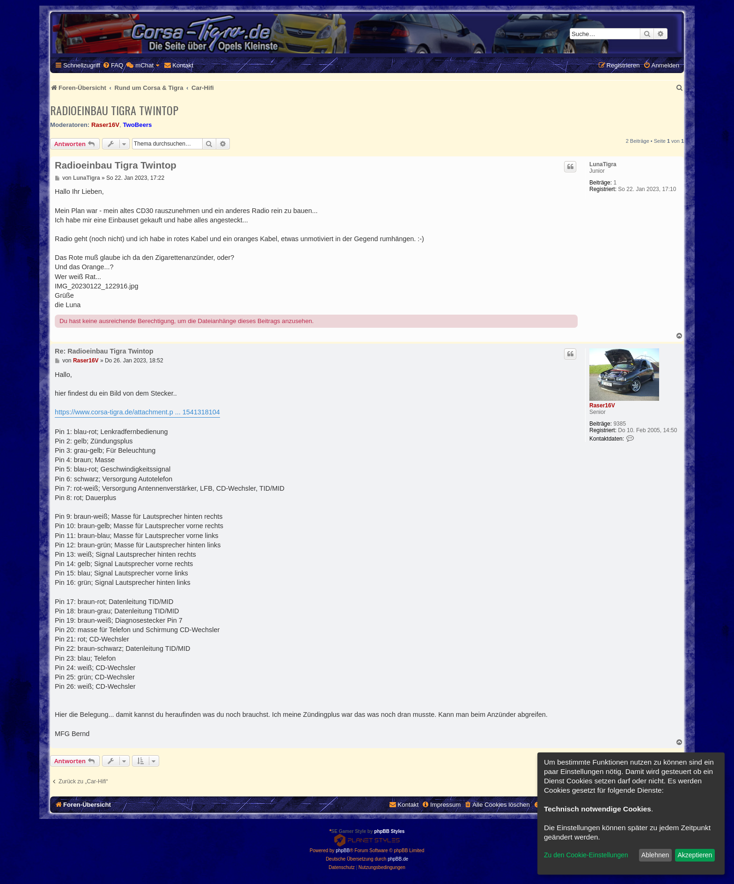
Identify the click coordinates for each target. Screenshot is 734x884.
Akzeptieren (694, 855)
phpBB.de (398, 859)
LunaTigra (603, 164)
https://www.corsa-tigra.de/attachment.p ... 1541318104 (137, 412)
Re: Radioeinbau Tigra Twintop (104, 351)
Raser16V (105, 124)
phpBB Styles (389, 831)
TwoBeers (137, 124)
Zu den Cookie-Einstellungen (586, 855)
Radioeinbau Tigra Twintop (114, 110)
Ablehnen (655, 855)
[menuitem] (113, 65)
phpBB (343, 850)
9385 (619, 423)
